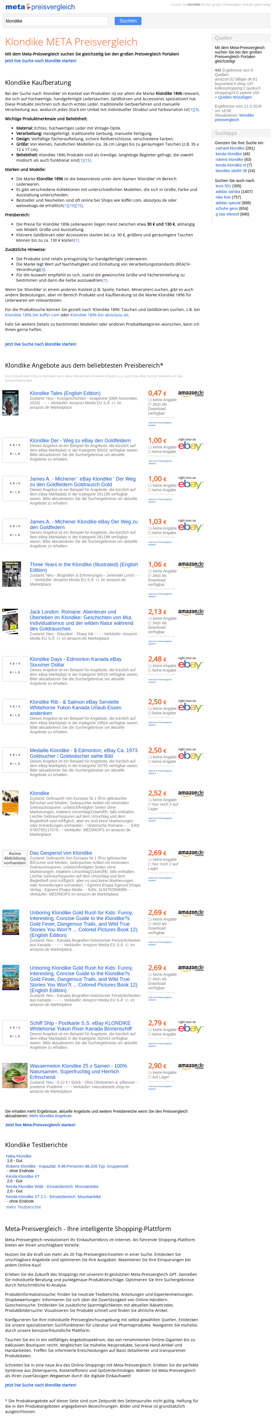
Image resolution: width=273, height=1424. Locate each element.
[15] (87, 160)
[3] (196, 109)
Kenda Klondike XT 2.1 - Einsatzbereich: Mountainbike (53, 1196)
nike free (223, 197)
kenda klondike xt (231, 165)
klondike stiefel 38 (231, 170)
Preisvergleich (232, 4)
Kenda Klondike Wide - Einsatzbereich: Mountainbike (52, 1186)
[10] (72, 205)
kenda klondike (229, 154)
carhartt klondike (230, 148)
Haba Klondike (18, 1156)
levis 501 (223, 186)
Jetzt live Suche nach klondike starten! (40, 60)
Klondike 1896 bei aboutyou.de (99, 314)
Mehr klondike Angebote (50, 1116)
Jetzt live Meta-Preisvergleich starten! (40, 1125)
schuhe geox (227, 208)
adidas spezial (228, 203)
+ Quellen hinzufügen (233, 97)
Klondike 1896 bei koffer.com (32, 314)
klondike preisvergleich (234, 117)
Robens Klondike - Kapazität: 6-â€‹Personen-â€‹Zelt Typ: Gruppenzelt (67, 1166)
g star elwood (227, 214)
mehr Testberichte (23, 1207)
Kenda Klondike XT (23, 1176)
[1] (191, 109)
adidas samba (228, 191)
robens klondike (229, 159)
